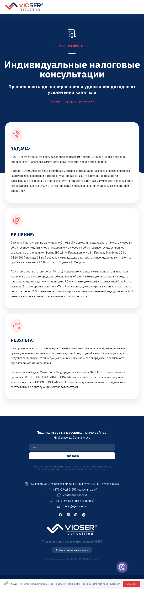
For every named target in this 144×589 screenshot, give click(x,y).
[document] (72, 294)
